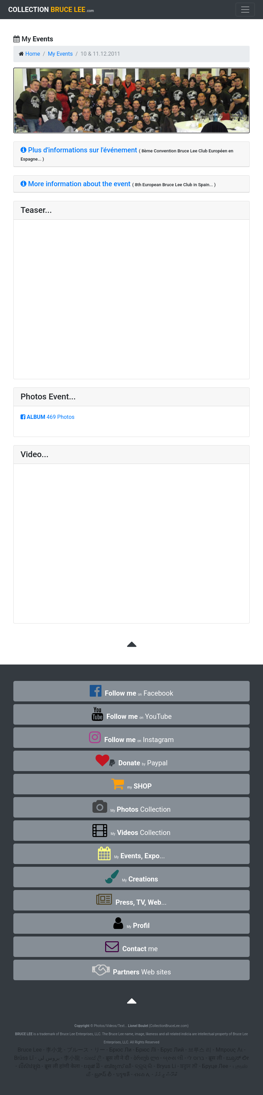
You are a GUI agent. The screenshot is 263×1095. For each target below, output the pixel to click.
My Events (60, 54)
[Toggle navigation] (245, 9)
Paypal (132, 763)
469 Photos (48, 417)
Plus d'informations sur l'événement (79, 150)
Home (32, 54)
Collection (131, 809)
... (131, 856)
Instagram (131, 740)
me (131, 949)
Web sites (131, 972)
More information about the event (75, 184)
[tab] (131, 154)
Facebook (131, 693)
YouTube (131, 716)
